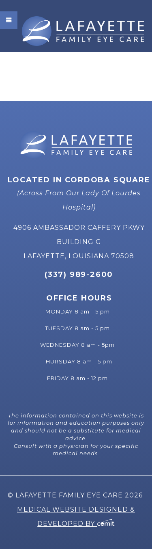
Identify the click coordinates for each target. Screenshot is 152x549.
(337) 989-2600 (79, 274)
